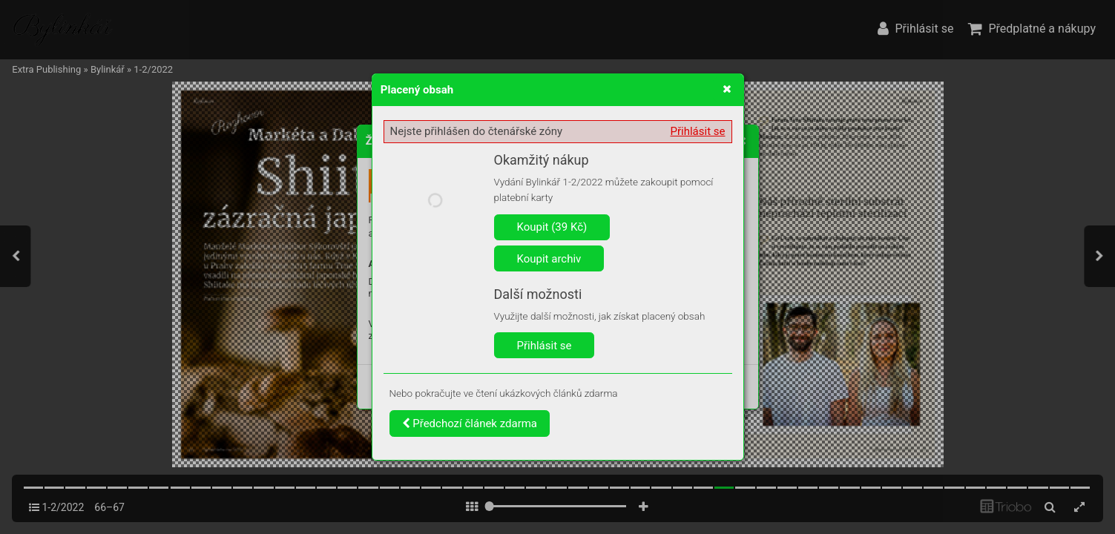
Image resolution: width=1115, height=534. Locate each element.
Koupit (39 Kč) (552, 227)
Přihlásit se (698, 131)
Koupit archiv (549, 259)
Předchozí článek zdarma (470, 423)
